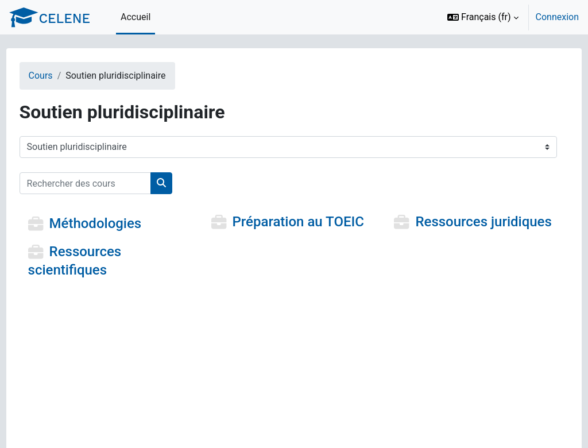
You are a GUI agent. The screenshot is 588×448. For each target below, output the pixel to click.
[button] (483, 17)
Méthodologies (117, 224)
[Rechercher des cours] (106, 183)
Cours (62, 75)
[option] (509, 17)
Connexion (557, 16)
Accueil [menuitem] (135, 16)
